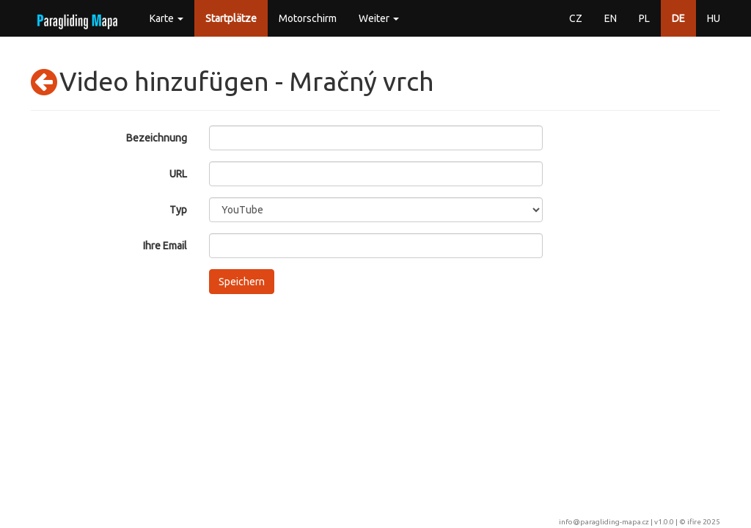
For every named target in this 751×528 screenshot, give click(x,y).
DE (678, 18)
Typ (178, 210)
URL (178, 174)
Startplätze (231, 18)
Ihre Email (165, 246)
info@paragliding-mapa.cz (604, 522)
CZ (575, 18)
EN (610, 18)
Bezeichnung (156, 138)
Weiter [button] (379, 18)
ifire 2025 (703, 522)
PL (644, 18)
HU (713, 18)
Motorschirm (308, 18)
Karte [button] (166, 18)
